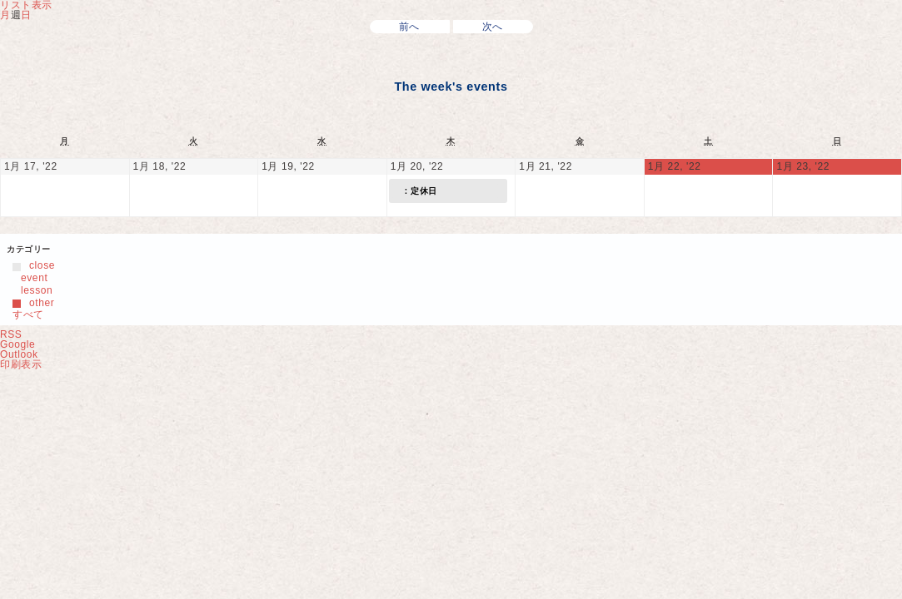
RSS (11, 334)
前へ (409, 26)
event (29, 278)
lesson (32, 290)
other (33, 303)
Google (17, 344)
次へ (492, 26)
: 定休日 (415, 191)
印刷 (21, 364)
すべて (28, 314)
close (33, 265)
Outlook (19, 354)
